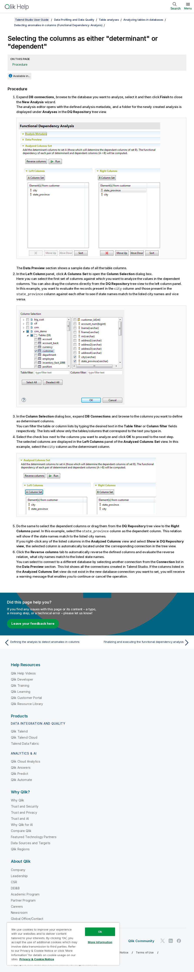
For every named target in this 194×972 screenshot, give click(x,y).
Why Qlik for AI (22, 824)
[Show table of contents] (8, 19)
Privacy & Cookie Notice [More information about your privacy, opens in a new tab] (36, 959)
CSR (14, 881)
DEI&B (15, 887)
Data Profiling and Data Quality (74, 19)
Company (18, 869)
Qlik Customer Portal (26, 697)
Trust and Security (24, 805)
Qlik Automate (21, 779)
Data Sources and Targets (30, 842)
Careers (17, 905)
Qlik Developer (22, 678)
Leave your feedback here (32, 623)
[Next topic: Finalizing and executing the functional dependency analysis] (145, 642)
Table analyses (109, 19)
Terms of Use (145, 951)
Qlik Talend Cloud (24, 736)
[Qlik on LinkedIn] (170, 940)
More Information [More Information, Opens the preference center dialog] (100, 942)
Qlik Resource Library (27, 703)
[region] (63, 943)
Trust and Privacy (24, 811)
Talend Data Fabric (25, 742)
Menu (188, 8)
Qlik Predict (19, 773)
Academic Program (25, 893)
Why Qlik (17, 799)
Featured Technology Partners (33, 836)
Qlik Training (20, 684)
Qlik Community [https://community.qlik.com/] (141, 940)
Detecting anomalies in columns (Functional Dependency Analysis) (58, 25)
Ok (100, 931)
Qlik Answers (21, 766)
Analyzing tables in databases (143, 19)
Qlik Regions (20, 848)
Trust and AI (20, 818)
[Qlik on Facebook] (179, 940)
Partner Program (23, 899)
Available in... (21, 76)
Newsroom (19, 912)
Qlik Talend (19, 730)
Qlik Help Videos (23, 672)
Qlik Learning (20, 691)
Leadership (19, 875)
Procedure (19, 64)
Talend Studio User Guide (32, 19)
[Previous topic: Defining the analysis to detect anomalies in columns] (49, 642)
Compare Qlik (21, 830)
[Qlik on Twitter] (162, 940)
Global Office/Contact (27, 918)
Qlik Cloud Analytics (25, 760)
